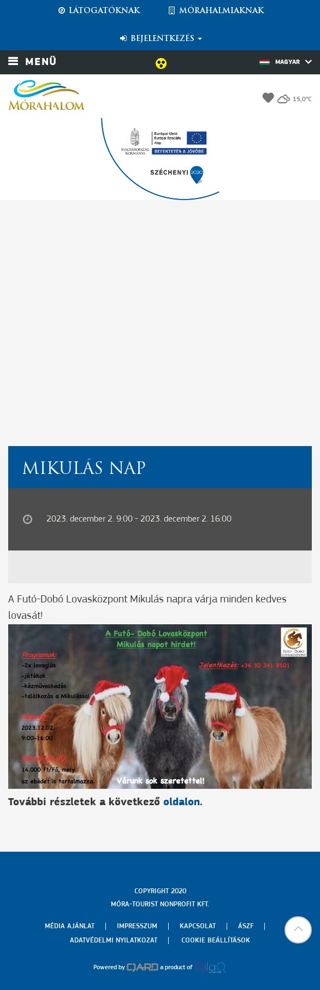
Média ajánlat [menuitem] (69, 926)
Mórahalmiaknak (215, 11)
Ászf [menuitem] (245, 926)
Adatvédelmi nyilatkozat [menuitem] (113, 940)
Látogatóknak (98, 11)
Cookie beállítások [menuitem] (215, 940)
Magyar (285, 61)
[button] (298, 930)
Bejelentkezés (160, 38)
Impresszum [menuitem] (137, 926)
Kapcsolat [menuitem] (198, 926)
